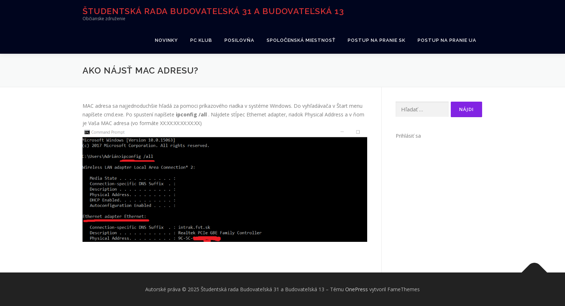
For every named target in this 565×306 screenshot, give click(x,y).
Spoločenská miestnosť (301, 40)
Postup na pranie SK (376, 40)
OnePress (356, 289)
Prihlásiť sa (408, 135)
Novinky (166, 40)
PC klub (201, 40)
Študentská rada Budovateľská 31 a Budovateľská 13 (213, 11)
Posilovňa (239, 40)
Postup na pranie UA (447, 40)
